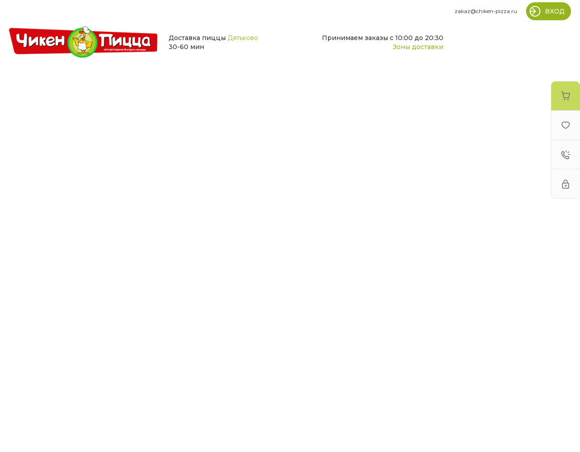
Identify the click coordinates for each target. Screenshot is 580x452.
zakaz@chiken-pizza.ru (486, 11)
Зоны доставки (418, 47)
